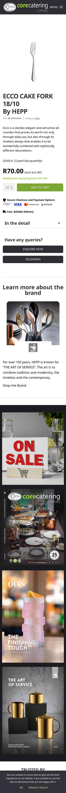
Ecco (37, 118)
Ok (21, 787)
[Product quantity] (9, 187)
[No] (61, 782)
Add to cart (40, 187)
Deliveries (33, 259)
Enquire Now (33, 249)
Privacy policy (38, 787)
